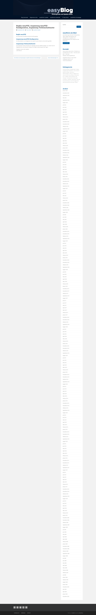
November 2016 (66, 319)
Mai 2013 (64, 419)
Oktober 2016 (65, 322)
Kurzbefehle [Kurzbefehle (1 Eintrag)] (65, 79)
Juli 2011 (64, 472)
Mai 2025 (64, 97)
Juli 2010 (64, 501)
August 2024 (65, 102)
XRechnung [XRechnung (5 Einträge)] (72, 82)
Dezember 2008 (66, 546)
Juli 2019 (64, 243)
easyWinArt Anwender (55, 17)
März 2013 (65, 424)
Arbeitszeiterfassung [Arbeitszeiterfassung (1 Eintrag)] (66, 69)
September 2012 (66, 439)
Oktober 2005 (65, 579)
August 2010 (65, 498)
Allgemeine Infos (34, 17)
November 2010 (66, 491)
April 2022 (65, 169)
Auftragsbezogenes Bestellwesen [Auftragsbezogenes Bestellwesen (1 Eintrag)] (68, 70)
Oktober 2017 (65, 293)
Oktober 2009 (65, 522)
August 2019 (65, 241)
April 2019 (65, 250)
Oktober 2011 (65, 465)
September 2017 (66, 295)
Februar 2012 (65, 455)
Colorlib (73, 612)
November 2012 (66, 434)
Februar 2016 (65, 341)
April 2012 (65, 450)
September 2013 (66, 410)
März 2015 (65, 367)
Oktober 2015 (65, 350)
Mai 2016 (64, 334)
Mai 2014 (64, 391)
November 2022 (66, 152)
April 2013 (65, 422)
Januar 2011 (65, 486)
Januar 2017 (65, 314)
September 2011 (66, 467)
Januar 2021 (65, 200)
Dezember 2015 (66, 345)
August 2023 (65, 131)
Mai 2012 (64, 448)
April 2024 (65, 112)
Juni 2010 (64, 503)
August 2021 (65, 188)
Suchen (64, 24)
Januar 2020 (65, 229)
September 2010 (66, 496)
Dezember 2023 (66, 121)
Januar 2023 (65, 147)
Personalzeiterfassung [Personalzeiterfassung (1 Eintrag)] (66, 80)
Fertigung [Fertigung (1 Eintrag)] (66, 76)
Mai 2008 (64, 563)
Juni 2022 (64, 164)
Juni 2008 (64, 560)
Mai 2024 (64, 109)
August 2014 (65, 384)
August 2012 (65, 441)
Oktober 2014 (65, 379)
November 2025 (66, 93)
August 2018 (65, 269)
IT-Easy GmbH (28, 30)
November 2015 (66, 348)
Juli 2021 (64, 190)
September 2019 (66, 238)
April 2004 (65, 591)
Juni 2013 (64, 417)
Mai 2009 (64, 534)
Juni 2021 (64, 193)
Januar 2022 (65, 176)
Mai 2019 (64, 248)
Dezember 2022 (66, 150)
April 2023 (65, 140)
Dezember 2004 (66, 586)
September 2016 (66, 324)
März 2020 (65, 224)
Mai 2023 (64, 138)
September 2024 (66, 100)
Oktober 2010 (65, 493)
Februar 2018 (65, 283)
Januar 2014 (65, 400)
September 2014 (66, 381)
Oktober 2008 (65, 551)
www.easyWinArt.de (71, 55)
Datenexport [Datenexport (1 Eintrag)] (72, 72)
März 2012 (65, 453)
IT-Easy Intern (65, 17)
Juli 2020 (64, 214)
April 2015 (65, 365)
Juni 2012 (64, 446)
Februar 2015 (65, 369)
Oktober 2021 (65, 183)
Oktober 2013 (65, 408)
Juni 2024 (64, 107)
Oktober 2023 (65, 126)
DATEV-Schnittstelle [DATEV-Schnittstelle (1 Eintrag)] (66, 73)
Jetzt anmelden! (66, 43)
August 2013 (65, 412)
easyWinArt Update (43, 17)
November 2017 (66, 291)
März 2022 (65, 171)
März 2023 (65, 143)
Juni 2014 (64, 388)
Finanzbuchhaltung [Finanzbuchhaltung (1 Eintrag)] (72, 76)
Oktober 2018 (65, 264)
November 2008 (66, 548)
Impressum (23, 612)
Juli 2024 (64, 105)
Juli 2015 (64, 357)
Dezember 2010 (66, 489)
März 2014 (65, 396)
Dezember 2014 (66, 374)
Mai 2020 (64, 219)
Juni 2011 (64, 474)
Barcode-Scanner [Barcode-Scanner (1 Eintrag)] (76, 70)
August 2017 (65, 298)
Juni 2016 (64, 331)
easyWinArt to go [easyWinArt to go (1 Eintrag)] (76, 73)
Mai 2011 (64, 477)
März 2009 (65, 539)
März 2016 (65, 338)
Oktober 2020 (65, 207)
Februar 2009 (65, 541)
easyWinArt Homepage (75, 17)
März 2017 (65, 310)
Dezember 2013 (66, 403)
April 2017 (65, 307)
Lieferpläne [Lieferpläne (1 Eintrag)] (69, 79)
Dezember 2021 (66, 178)
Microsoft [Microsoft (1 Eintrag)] (78, 79)
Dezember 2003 (66, 596)
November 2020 (66, 205)
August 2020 (65, 212)
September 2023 (66, 128)
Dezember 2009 (66, 517)
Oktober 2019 (65, 236)
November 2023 (66, 124)
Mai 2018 (64, 276)
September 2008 (66, 553)
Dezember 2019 (66, 231)
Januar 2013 (65, 429)
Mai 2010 (64, 505)
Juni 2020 (64, 217)
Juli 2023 (64, 133)
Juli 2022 (64, 162)
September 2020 (66, 210)
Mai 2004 (64, 589)
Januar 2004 (65, 594)
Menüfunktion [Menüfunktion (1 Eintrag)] (74, 79)
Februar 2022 (65, 174)
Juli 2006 (64, 575)
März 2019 (65, 252)
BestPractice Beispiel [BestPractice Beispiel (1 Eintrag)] (66, 72)
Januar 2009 (65, 544)
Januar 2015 (65, 372)
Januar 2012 (65, 458)
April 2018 (65, 279)
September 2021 (66, 186)
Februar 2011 (65, 484)
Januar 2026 (65, 90)
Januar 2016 (65, 343)
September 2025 (66, 95)
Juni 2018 (64, 274)
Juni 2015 (64, 360)
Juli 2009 (64, 529)
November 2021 (66, 181)
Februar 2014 (65, 398)
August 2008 (65, 555)
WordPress (81, 612)
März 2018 (65, 281)
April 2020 (65, 221)
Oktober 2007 (65, 572)
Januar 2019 (65, 257)
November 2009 (66, 520)
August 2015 (65, 355)
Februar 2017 (65, 312)
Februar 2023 (65, 145)
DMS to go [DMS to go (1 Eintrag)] (71, 73)
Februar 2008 (65, 570)
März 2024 (65, 114)
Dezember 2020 (66, 202)
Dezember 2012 (66, 431)
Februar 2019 (65, 255)
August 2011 (65, 470)
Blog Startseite (24, 17)
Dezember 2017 (66, 288)
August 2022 (65, 159)
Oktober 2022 (65, 155)
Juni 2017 (64, 303)
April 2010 (65, 508)
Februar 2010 (65, 513)
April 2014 (65, 393)
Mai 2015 (64, 362)
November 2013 (66, 405)
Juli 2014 (64, 386)
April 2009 (65, 536)
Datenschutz (16, 612)
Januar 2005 (65, 584)
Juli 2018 (64, 272)
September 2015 (66, 353)
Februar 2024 (65, 116)
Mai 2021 (64, 195)
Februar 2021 (65, 198)
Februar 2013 (65, 427)
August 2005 (65, 582)
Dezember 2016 (66, 317)
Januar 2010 (65, 515)
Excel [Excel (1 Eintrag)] (63, 76)
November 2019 (66, 233)
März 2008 (65, 567)
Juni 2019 (64, 245)
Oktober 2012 (65, 436)
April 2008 (65, 565)
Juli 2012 (64, 443)
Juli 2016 (64, 329)
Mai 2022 (64, 167)
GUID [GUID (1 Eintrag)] (76, 76)
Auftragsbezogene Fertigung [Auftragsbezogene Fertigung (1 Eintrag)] (74, 69)
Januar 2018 (65, 286)
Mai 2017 (64, 305)
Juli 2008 (64, 558)
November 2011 (66, 462)
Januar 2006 (65, 577)
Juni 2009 (64, 532)
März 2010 (65, 510)
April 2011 (65, 479)
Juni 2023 (64, 136)
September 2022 (66, 157)
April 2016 (65, 336)
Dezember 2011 (66, 460)
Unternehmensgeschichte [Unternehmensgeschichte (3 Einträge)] (74, 80)
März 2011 (65, 481)
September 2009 (66, 524)
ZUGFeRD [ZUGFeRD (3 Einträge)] (76, 82)
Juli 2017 (64, 300)
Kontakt (29, 612)
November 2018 (66, 262)
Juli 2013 (64, 415)
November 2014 (66, 377)
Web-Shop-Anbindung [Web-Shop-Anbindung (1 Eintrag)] (66, 82)
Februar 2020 (65, 226)
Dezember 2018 (66, 260)
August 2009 (65, 527)
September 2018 (66, 267)
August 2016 (65, 326)
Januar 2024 (65, 119)
